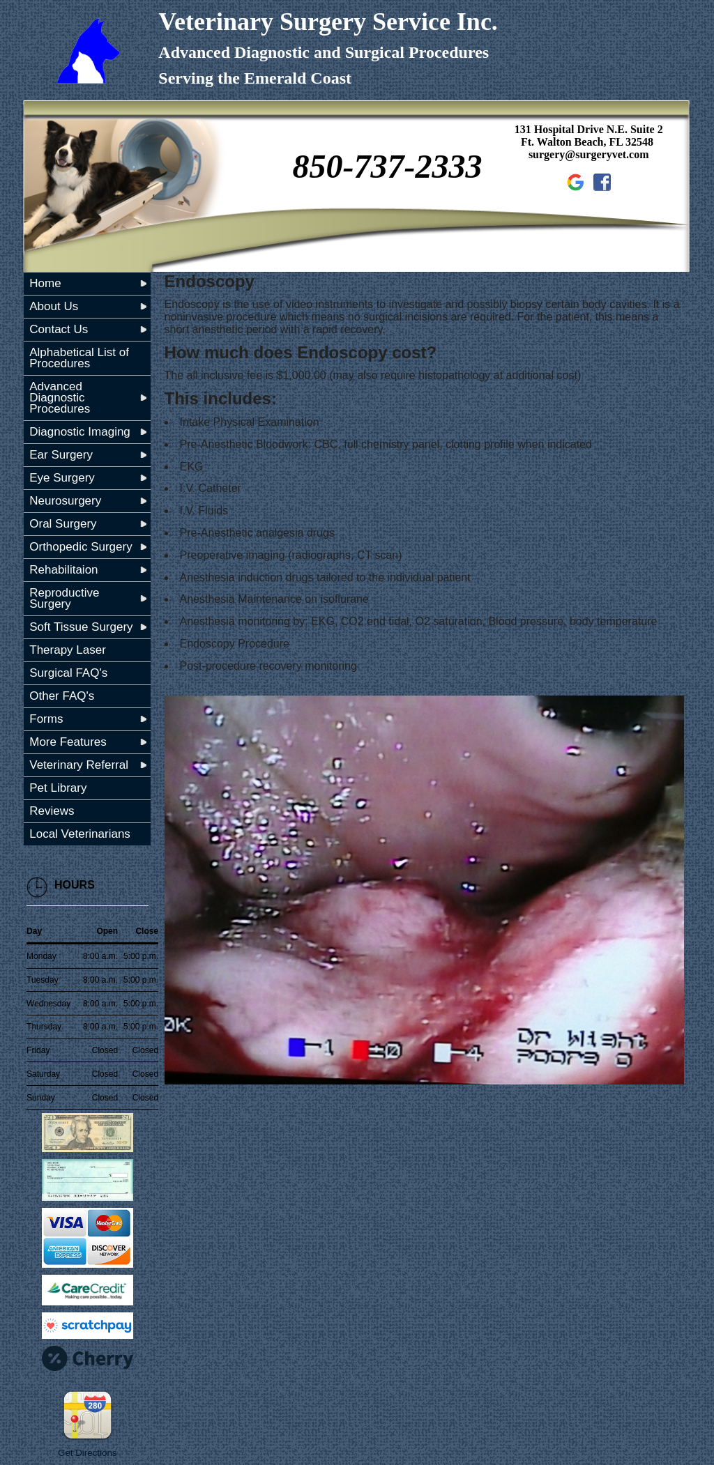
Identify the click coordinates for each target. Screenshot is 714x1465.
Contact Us (58, 329)
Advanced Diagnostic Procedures (59, 397)
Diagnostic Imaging (79, 431)
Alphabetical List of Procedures (79, 358)
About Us (53, 306)
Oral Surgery (62, 523)
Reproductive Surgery (64, 598)
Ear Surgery (61, 454)
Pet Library (57, 788)
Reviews (51, 811)
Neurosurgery (65, 500)
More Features (68, 742)
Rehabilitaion (63, 569)
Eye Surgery (62, 477)
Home (45, 283)
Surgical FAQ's (68, 673)
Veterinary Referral (78, 765)
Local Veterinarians (79, 834)
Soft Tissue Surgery (80, 627)
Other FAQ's (61, 696)
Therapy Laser (67, 650)
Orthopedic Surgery (80, 546)
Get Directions (87, 1453)
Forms (46, 719)
